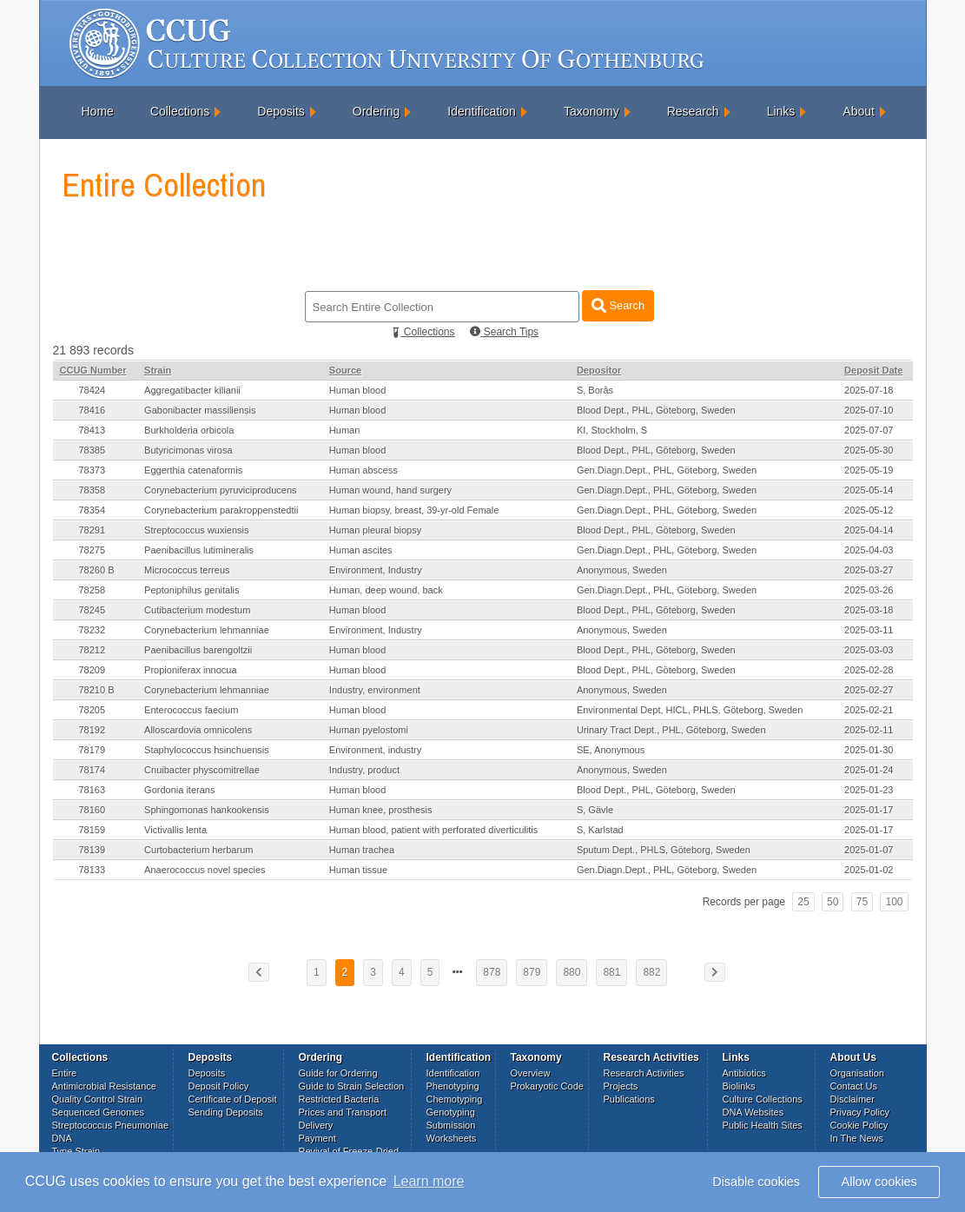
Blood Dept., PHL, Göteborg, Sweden (656, 410)
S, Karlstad (600, 830)
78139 (92, 849)
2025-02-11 (868, 730)
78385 (92, 450)
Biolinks (739, 1086)
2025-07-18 (868, 390)
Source (345, 370)
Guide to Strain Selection (352, 1086)
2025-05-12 (868, 510)
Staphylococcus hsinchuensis (206, 750)
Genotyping (450, 1112)
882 (651, 972)
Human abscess (363, 470)
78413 (92, 430)
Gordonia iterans (179, 790)
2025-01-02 (868, 869)
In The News (857, 1138)
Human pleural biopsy (375, 530)
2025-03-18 (868, 610)
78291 (92, 530)
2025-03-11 (868, 630)
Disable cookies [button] (756, 1182)
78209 (92, 670)
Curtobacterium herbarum (198, 849)
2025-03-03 (868, 650)
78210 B (97, 690)
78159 (92, 830)
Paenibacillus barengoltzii (198, 650)
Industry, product (364, 770)
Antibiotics (744, 1073)
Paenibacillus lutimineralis (199, 550)
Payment (317, 1138)
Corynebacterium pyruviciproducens (220, 490)
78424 (92, 390)
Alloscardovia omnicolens (198, 730)
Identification (481, 111)
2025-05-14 (868, 490)
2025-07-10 (868, 410)
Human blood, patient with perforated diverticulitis (433, 830)
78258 (92, 590)
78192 (92, 730)
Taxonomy (591, 111)
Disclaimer (852, 1099)
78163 (92, 790)
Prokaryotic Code (547, 1086)
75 (862, 902)
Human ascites (361, 550)
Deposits (280, 111)
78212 (92, 650)
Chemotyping (454, 1099)
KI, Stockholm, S (612, 430)
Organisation (857, 1073)
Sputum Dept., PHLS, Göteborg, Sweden (663, 849)
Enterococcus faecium (191, 710)
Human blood (357, 390)
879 (531, 972)
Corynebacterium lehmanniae (206, 630)
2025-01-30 (868, 750)
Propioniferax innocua (190, 670)
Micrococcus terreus (186, 570)
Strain (157, 370)
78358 (92, 490)
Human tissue (358, 869)
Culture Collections (763, 1099)
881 (611, 972)
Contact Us (853, 1086)
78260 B (97, 570)
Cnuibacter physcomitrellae (202, 770)
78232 (92, 630)
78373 (92, 470)
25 (803, 902)
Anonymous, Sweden (622, 570)
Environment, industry (375, 750)
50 (832, 902)
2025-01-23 (868, 790)
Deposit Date (873, 370)
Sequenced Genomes (98, 1112)
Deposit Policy (218, 1086)
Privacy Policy (859, 1112)
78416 (92, 410)
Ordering (376, 111)
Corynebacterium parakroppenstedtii (221, 510)
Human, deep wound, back (386, 590)
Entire (64, 1073)
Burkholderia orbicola (189, 430)
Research (693, 111)
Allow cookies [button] (879, 1182)
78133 (92, 869)
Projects (621, 1086)
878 (491, 972)
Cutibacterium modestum (197, 610)
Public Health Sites (763, 1125)
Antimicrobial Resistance (104, 1086)
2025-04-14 (868, 530)
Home (98, 111)
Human (344, 430)
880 (571, 972)
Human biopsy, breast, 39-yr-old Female (414, 510)
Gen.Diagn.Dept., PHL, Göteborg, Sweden (667, 470)
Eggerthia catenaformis (193, 470)
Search (618, 305)
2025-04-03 (868, 550)
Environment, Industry (375, 570)
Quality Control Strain (97, 1099)
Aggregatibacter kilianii (192, 390)
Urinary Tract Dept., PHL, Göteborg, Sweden (671, 730)
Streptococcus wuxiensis (196, 530)
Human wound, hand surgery (390, 490)
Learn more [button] (429, 1181)
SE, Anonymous (610, 750)
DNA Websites (753, 1112)
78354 (92, 510)
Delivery (316, 1125)
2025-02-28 (868, 670)
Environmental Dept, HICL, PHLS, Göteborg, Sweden (690, 710)
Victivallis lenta (175, 830)
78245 (92, 610)
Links (781, 111)
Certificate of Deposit (232, 1099)
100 (893, 902)
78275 (92, 550)
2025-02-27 (868, 690)
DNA (62, 1138)
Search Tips (504, 332)
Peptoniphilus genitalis (191, 590)
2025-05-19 (868, 470)
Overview (531, 1073)
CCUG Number (93, 370)
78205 (92, 710)
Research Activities (644, 1073)
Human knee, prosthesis (381, 810)
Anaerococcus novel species (204, 869)
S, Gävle (595, 810)
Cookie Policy (859, 1125)
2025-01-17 (868, 810)
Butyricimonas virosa (188, 450)
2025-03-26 (868, 590)
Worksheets (451, 1138)
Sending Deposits (225, 1112)
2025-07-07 (868, 430)
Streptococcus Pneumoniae (110, 1125)
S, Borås (595, 390)
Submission (451, 1125)
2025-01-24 (868, 770)
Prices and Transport (343, 1112)
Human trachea (361, 849)
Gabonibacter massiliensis (199, 410)
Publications (629, 1099)
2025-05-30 (868, 450)
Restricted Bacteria (339, 1099)
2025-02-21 (868, 710)
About (859, 111)
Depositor (599, 370)
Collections (179, 111)
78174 (92, 770)
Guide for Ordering (338, 1073)
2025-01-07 (868, 849)
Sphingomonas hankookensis (206, 810)
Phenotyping (452, 1086)
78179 (92, 750)
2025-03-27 (868, 570)
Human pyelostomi (368, 730)
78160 (92, 810)
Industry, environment (374, 690)
